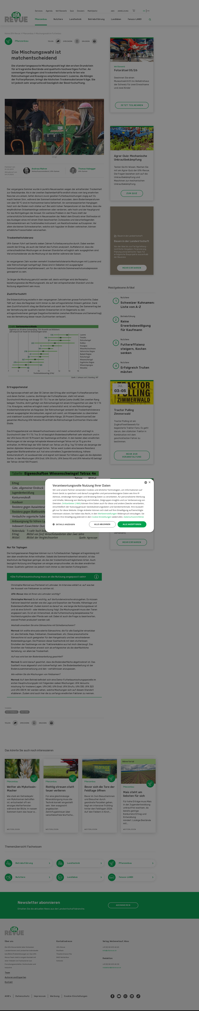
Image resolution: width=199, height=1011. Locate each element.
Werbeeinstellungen (107, 513)
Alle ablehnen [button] (102, 524)
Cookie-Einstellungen (101, 516)
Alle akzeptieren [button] (132, 524)
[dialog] (99, 505)
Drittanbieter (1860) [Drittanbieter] (71, 503)
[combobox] (145, 482)
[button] (64, 524)
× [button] (149, 482)
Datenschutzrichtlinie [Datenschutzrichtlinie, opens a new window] (134, 516)
